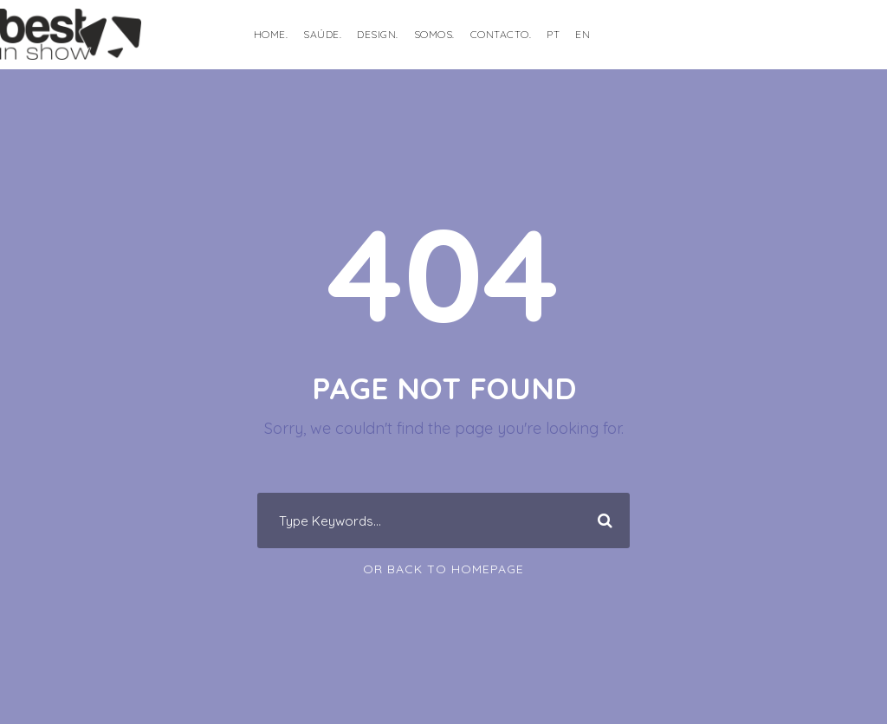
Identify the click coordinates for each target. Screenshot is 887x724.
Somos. (434, 34)
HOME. (271, 34)
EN (582, 34)
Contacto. (501, 34)
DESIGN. (377, 34)
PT (553, 34)
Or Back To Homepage (443, 569)
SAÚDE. (322, 34)
